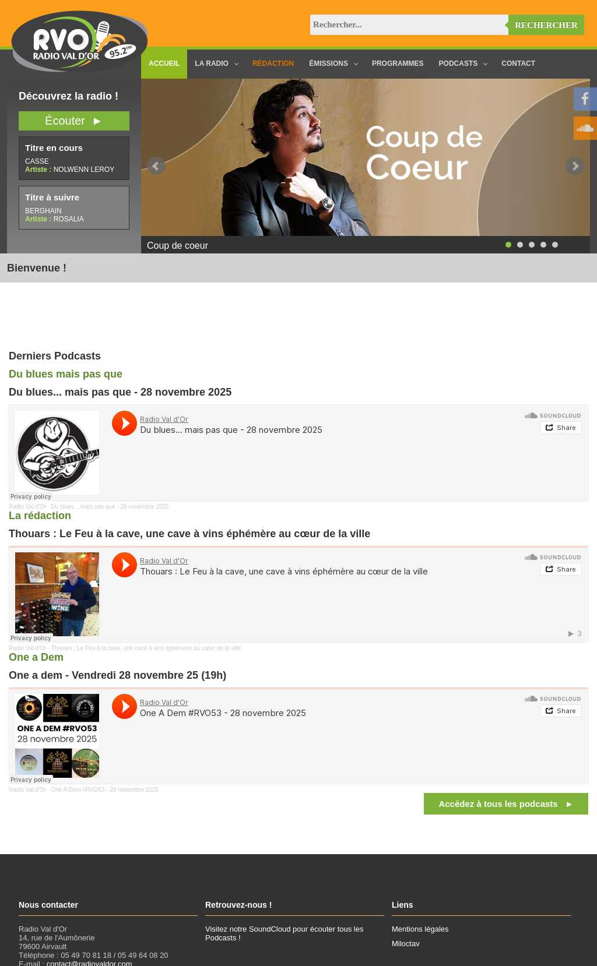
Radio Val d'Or (27, 506)
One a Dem (36, 657)
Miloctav (406, 943)
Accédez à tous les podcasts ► (506, 804)
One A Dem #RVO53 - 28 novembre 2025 (104, 790)
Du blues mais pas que (65, 374)
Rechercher (546, 25)
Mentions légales (420, 929)
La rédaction (40, 515)
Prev (156, 166)
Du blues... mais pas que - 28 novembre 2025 (109, 506)
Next (575, 166)
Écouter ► (74, 120)
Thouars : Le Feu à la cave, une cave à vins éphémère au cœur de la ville (146, 648)
